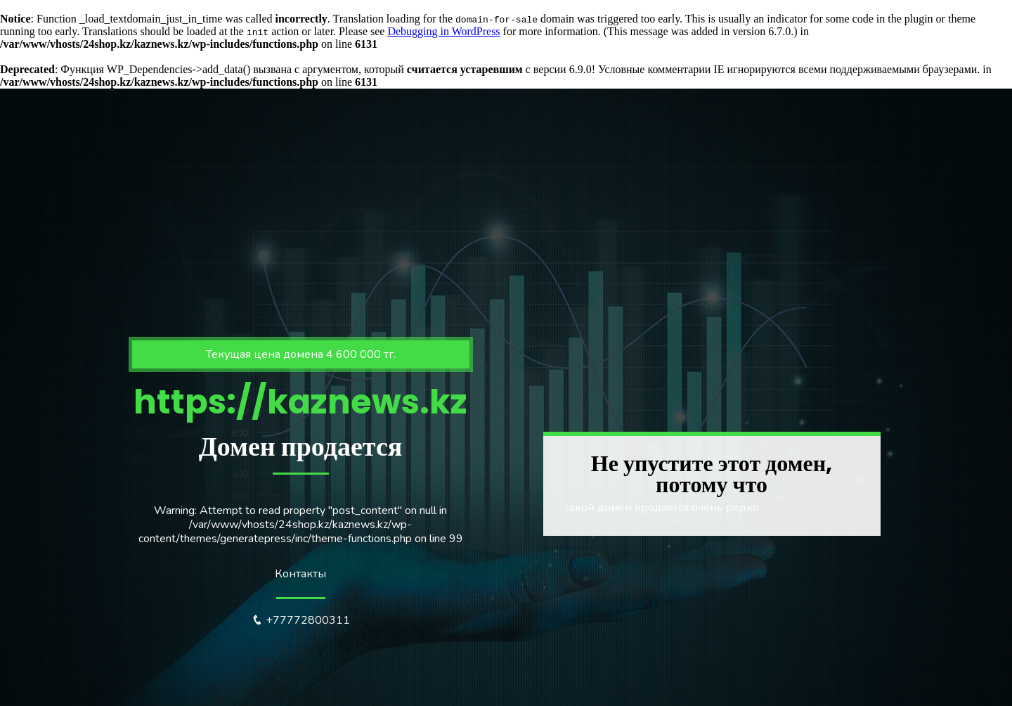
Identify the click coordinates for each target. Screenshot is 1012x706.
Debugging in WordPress (443, 31)
